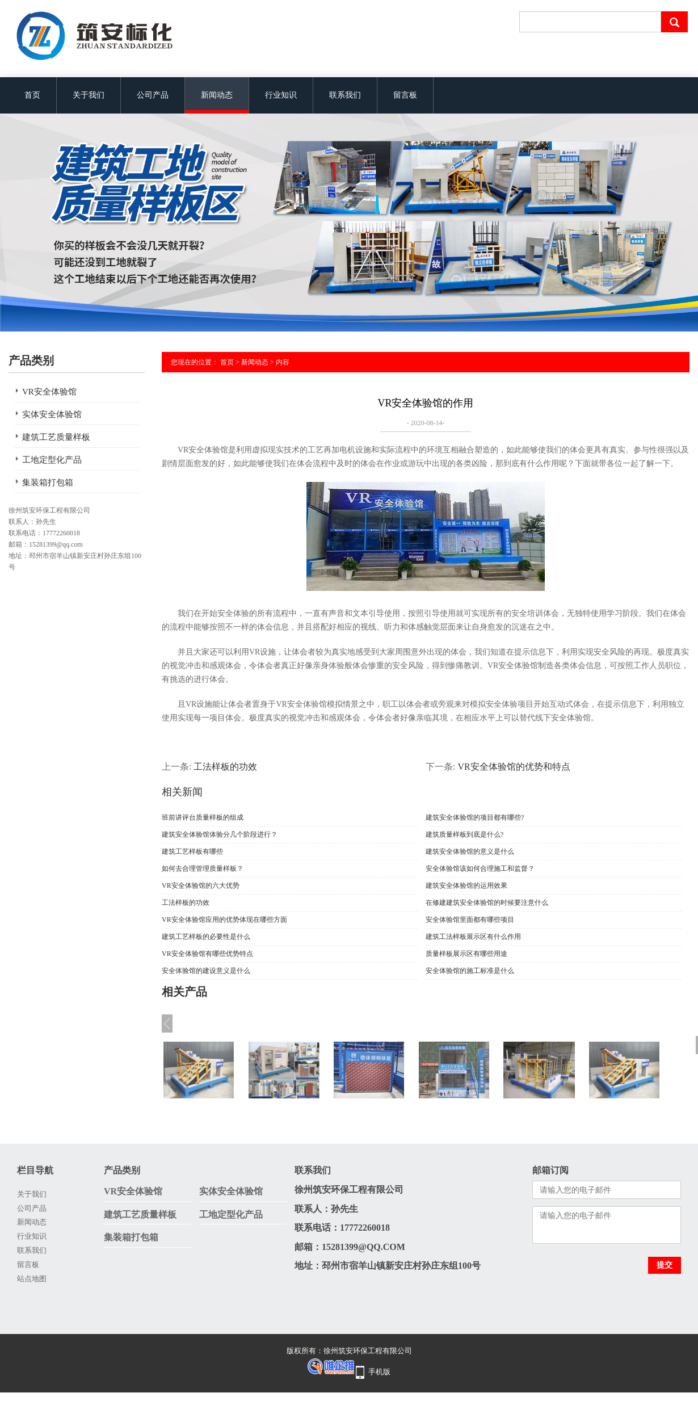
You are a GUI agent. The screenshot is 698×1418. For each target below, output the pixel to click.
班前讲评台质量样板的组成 (202, 817)
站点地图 (32, 1278)
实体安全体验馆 (52, 414)
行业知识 (281, 95)
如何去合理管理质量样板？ (202, 868)
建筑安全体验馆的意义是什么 (470, 851)
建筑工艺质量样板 (56, 437)
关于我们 (88, 95)
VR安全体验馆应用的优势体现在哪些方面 (224, 920)
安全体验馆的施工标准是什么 (470, 971)
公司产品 (153, 95)
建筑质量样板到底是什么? (464, 834)
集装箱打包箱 (47, 482)
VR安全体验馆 (49, 391)
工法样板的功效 (225, 766)
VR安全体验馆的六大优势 (200, 886)
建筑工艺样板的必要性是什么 (206, 937)
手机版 (379, 1371)
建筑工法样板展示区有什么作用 (473, 937)
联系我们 (345, 95)
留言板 (405, 95)
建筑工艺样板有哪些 (192, 851)
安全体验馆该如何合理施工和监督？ (480, 868)
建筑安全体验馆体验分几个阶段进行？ (219, 834)
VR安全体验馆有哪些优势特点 (207, 954)
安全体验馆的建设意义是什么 (206, 971)
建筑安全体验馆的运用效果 (466, 886)
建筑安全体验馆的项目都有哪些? (475, 817)
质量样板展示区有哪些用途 (466, 954)
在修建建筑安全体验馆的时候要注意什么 (487, 903)
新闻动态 (217, 95)
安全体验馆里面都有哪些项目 (470, 920)
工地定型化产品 (52, 459)
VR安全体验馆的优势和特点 (513, 766)
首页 (32, 95)
